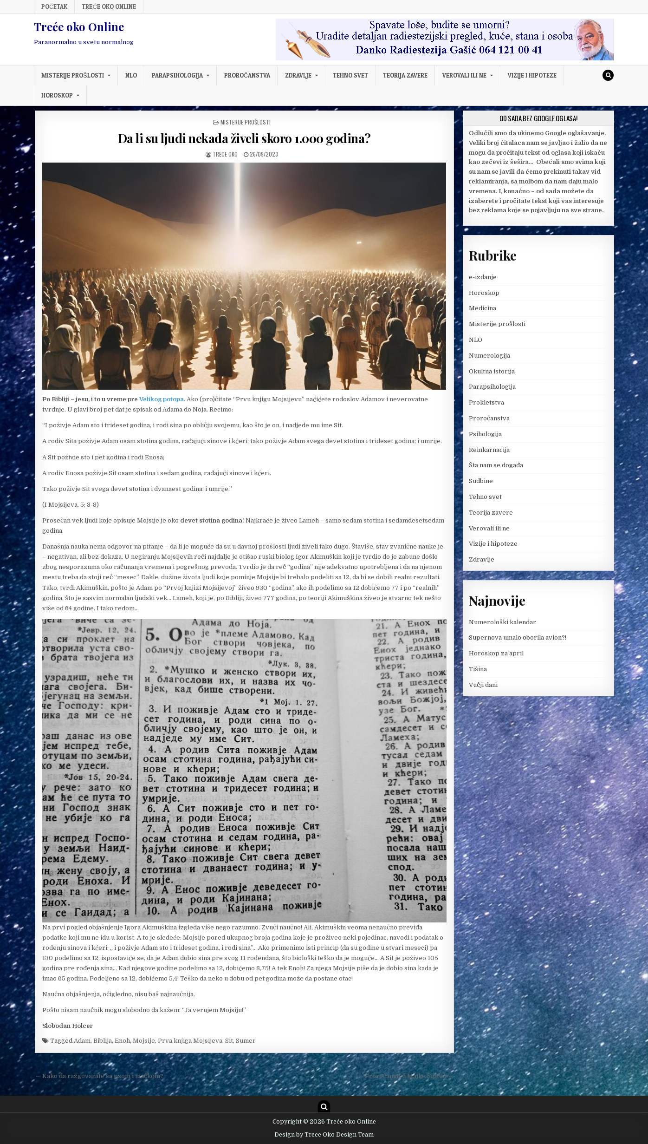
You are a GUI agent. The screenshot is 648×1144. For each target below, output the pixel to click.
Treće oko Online (109, 6)
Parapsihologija (177, 75)
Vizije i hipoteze (532, 75)
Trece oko (225, 154)
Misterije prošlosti (72, 75)
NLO (131, 75)
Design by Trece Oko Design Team (324, 1134)
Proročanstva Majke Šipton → (409, 1075)
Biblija (102, 1040)
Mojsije (144, 1040)
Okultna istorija (492, 371)
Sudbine (481, 480)
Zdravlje (298, 75)
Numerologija (489, 355)
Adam (82, 1040)
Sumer (246, 1040)
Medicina (482, 308)
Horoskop (57, 95)
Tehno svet (350, 75)
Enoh (122, 1040)
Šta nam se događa (496, 465)
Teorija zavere (405, 75)
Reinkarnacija (489, 449)
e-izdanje (483, 277)
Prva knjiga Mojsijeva (190, 1040)
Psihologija (485, 434)
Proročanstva (247, 75)
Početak (54, 6)
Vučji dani (483, 684)
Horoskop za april (496, 653)
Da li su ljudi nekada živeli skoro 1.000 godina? (244, 138)
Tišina (478, 669)
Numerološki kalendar (502, 622)
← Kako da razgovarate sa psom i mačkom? (99, 1075)
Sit (229, 1040)
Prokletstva (486, 402)
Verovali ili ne (464, 75)
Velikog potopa (161, 399)
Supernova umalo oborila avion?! (517, 637)
